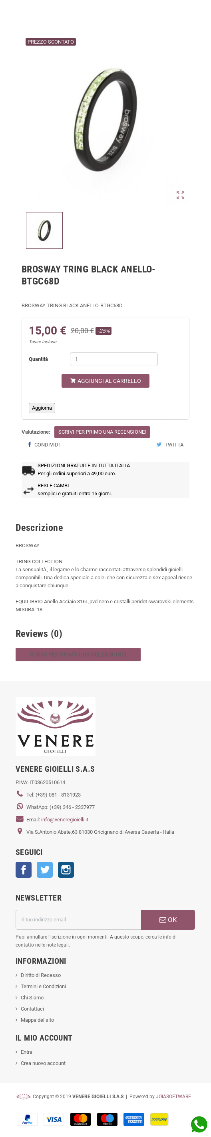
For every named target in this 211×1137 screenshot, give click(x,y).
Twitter (45, 870)
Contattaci (32, 1009)
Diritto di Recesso (41, 975)
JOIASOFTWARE (173, 1096)
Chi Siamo (32, 998)
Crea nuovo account (43, 1063)
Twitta (169, 445)
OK (168, 920)
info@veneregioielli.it (64, 820)
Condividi (44, 445)
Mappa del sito (37, 1020)
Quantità (38, 359)
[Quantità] (114, 359)
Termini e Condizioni (43, 986)
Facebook (24, 870)
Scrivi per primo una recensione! (102, 432)
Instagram (66, 870)
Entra (26, 1052)
